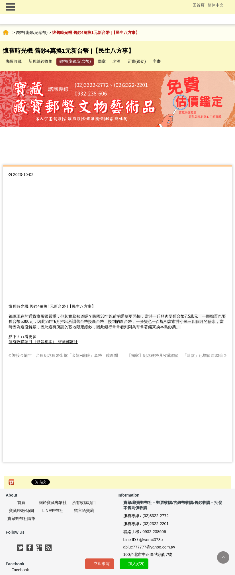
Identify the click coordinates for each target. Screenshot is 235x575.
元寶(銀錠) (136, 61)
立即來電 (102, 563)
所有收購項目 (84, 502)
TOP (223, 557)
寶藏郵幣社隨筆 (21, 518)
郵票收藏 (14, 61)
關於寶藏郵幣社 (53, 502)
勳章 (102, 61)
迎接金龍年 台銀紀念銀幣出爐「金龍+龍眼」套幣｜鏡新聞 (63, 355)
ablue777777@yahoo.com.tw (149, 547)
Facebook (20, 570)
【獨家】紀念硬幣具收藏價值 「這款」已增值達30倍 (176, 355)
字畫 (157, 61)
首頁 (6, 32)
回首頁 (199, 5)
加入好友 (136, 563)
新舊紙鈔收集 (40, 61)
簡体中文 (216, 5)
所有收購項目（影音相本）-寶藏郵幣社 (43, 341)
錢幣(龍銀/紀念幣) (32, 32)
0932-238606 (154, 531)
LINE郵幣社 (52, 510)
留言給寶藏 (84, 510)
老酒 (116, 61)
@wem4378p (151, 539)
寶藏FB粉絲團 (21, 510)
